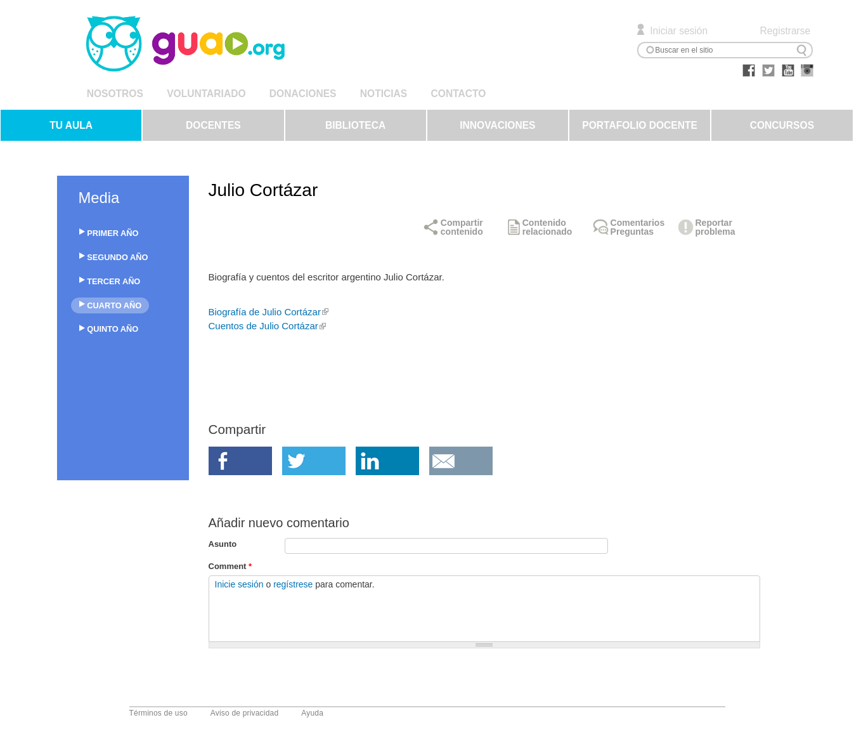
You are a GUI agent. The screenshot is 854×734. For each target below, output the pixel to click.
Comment (230, 566)
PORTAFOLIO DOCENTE (639, 125)
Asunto (223, 544)
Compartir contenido (462, 227)
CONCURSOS (782, 125)
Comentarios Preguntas (638, 227)
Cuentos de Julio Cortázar (267, 325)
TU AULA (71, 125)
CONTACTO (458, 93)
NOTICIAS (383, 93)
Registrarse (785, 30)
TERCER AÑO (113, 281)
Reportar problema (715, 227)
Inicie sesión (239, 584)
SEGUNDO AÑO (117, 257)
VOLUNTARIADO (206, 93)
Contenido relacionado (547, 227)
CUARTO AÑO (114, 305)
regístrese (293, 584)
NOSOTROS (115, 93)
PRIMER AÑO (112, 233)
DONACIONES (303, 93)
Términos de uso (158, 713)
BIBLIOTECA (355, 125)
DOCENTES (213, 125)
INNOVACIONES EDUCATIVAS (497, 130)
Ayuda (312, 713)
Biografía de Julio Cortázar (268, 311)
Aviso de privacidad (244, 713)
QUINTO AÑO (112, 329)
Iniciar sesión (679, 30)
